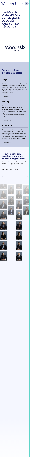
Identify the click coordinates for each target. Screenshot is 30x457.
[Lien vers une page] (15, 88)
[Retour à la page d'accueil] (12, 3)
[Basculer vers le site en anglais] (22, 3)
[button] (27, 3)
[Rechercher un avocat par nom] (15, 177)
